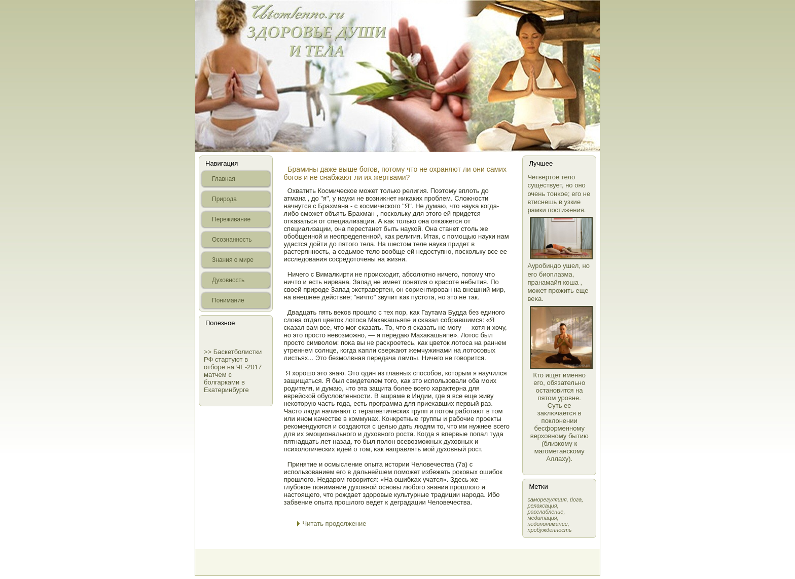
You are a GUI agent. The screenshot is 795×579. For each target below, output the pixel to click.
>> (208, 352)
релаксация (542, 506)
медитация (542, 518)
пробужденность (549, 530)
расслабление (545, 512)
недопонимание (547, 524)
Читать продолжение (335, 523)
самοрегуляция (546, 499)
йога (576, 499)
